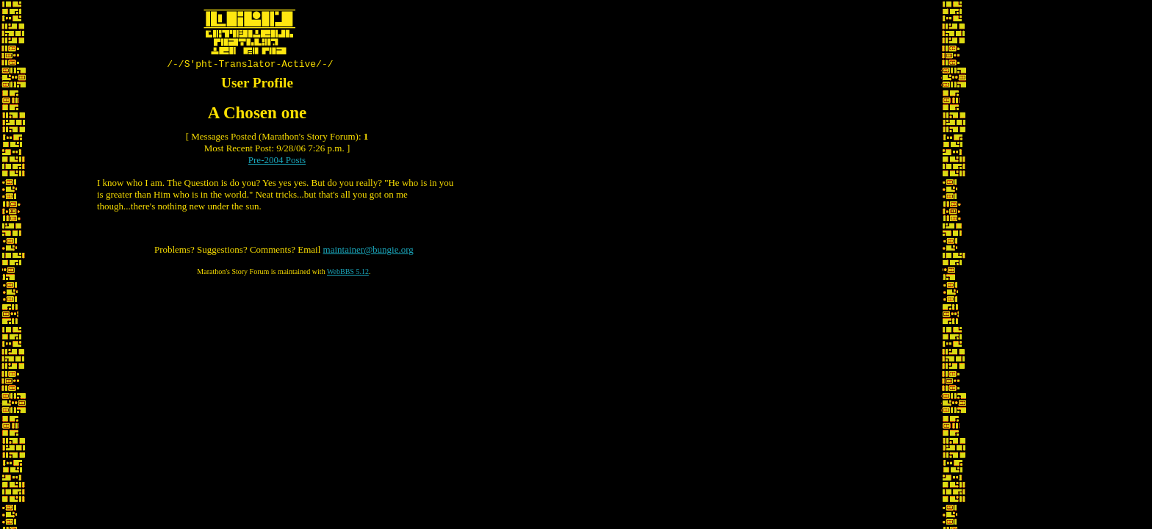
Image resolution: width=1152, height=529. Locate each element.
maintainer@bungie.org (368, 251)
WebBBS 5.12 (348, 274)
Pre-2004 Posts (277, 162)
